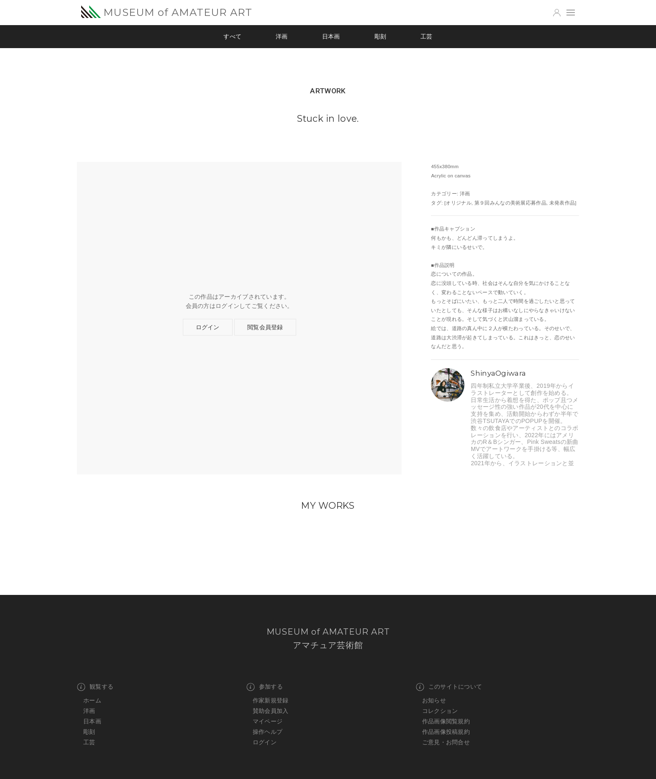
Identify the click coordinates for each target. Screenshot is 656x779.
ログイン (208, 327)
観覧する (95, 687)
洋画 (282, 36)
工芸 (426, 36)
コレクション (440, 710)
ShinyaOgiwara (498, 373)
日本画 (331, 36)
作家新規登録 (271, 700)
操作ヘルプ (267, 731)
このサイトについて (449, 687)
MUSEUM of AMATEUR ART (166, 12)
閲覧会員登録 (265, 327)
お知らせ (434, 700)
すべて (232, 36)
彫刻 (380, 36)
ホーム (92, 700)
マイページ (267, 721)
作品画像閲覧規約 (446, 721)
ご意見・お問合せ (446, 742)
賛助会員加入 (271, 710)
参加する (264, 687)
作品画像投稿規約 (446, 731)
